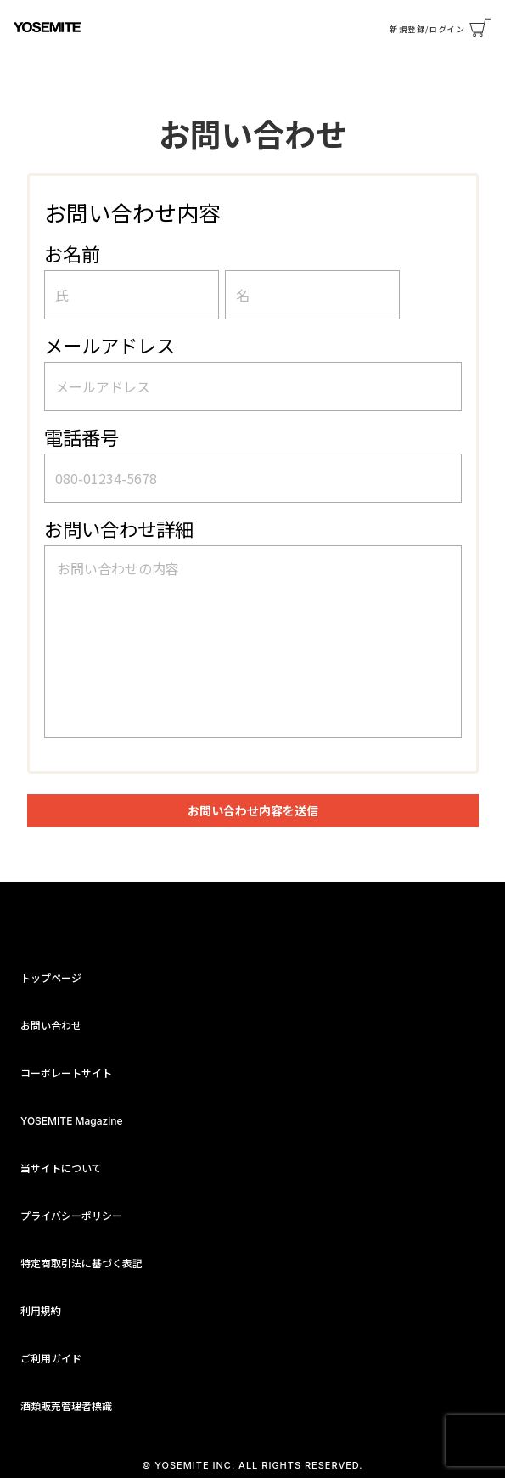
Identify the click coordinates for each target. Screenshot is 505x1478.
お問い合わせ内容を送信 (253, 810)
